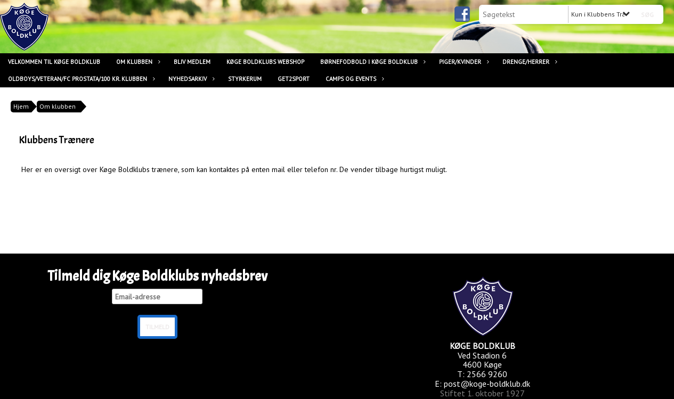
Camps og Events (353, 79)
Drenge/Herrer (528, 62)
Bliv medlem (192, 62)
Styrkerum (245, 79)
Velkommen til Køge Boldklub (54, 62)
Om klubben (137, 62)
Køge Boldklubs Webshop (265, 62)
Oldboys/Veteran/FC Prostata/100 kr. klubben (80, 79)
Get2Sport (294, 79)
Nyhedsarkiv (190, 79)
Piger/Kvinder (462, 62)
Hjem (21, 106)
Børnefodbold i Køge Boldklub (371, 62)
